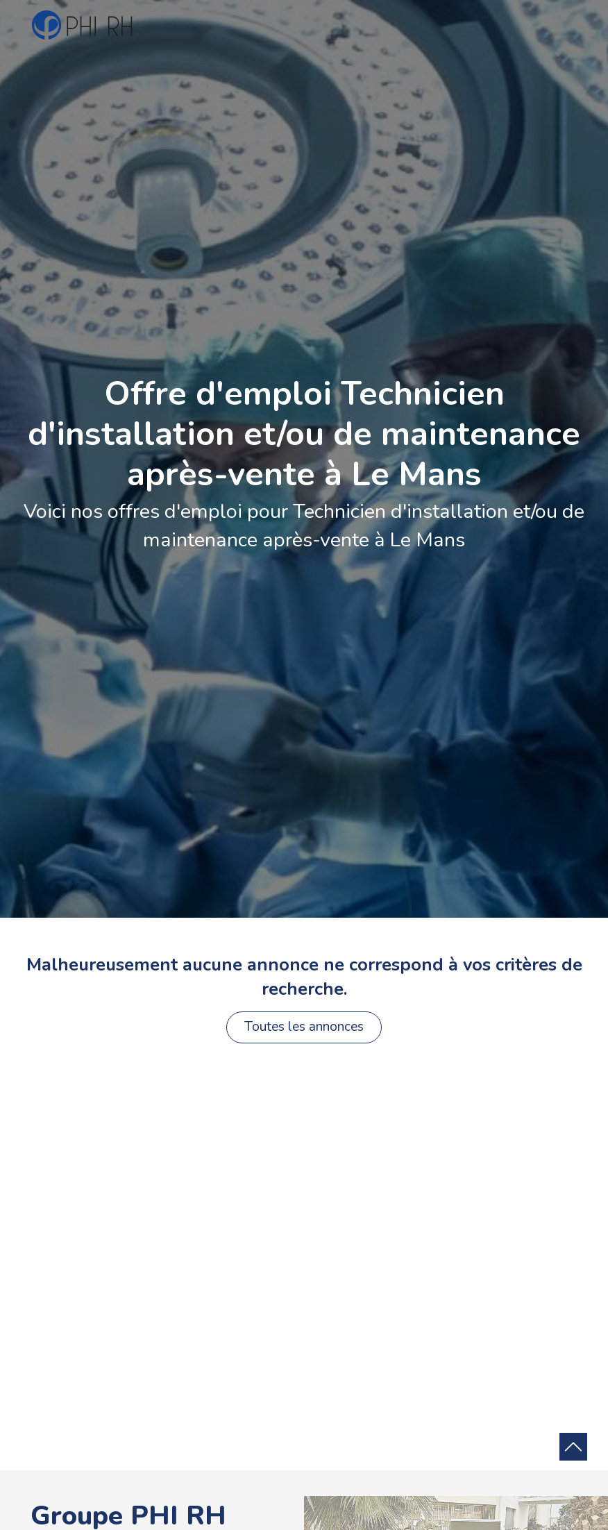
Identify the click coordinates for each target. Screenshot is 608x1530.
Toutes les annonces (304, 1027)
